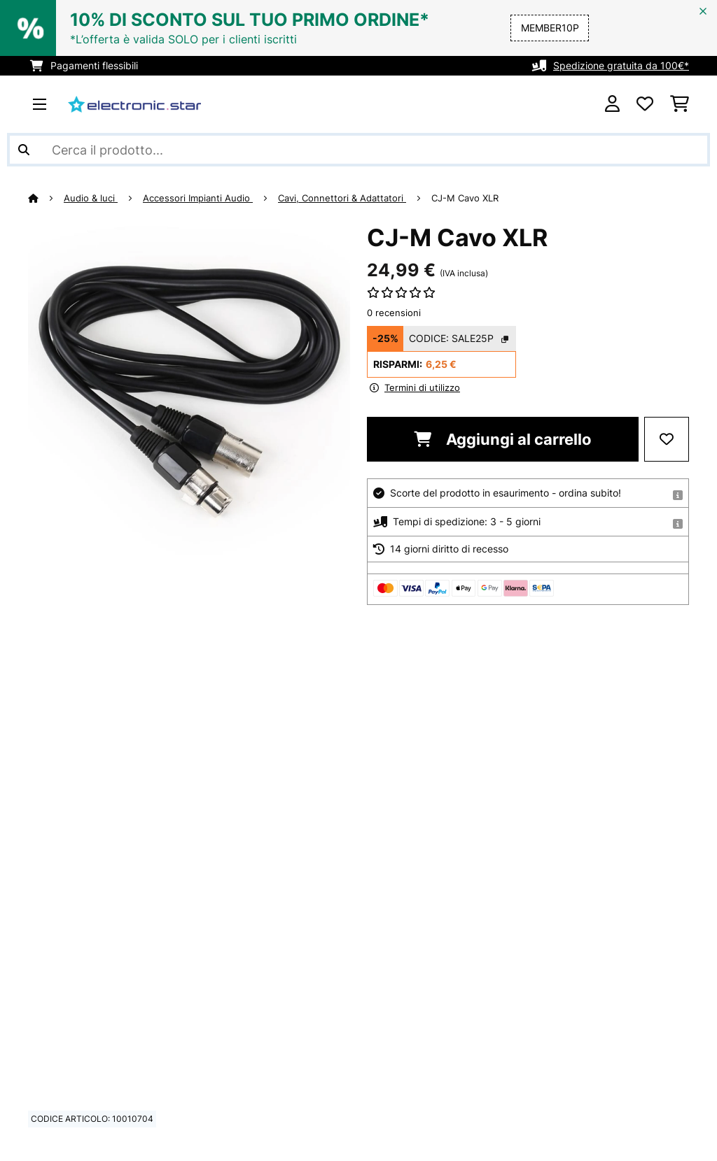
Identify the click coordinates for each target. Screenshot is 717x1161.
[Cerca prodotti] (358, 149)
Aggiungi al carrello (503, 439)
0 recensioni (394, 312)
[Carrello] (679, 104)
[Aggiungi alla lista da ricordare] (666, 439)
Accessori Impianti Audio (198, 198)
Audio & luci (91, 198)
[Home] (46, 198)
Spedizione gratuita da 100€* (621, 65)
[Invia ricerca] (23, 149)
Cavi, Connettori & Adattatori (342, 198)
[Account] (612, 104)
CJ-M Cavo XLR (465, 198)
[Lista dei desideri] (644, 104)
